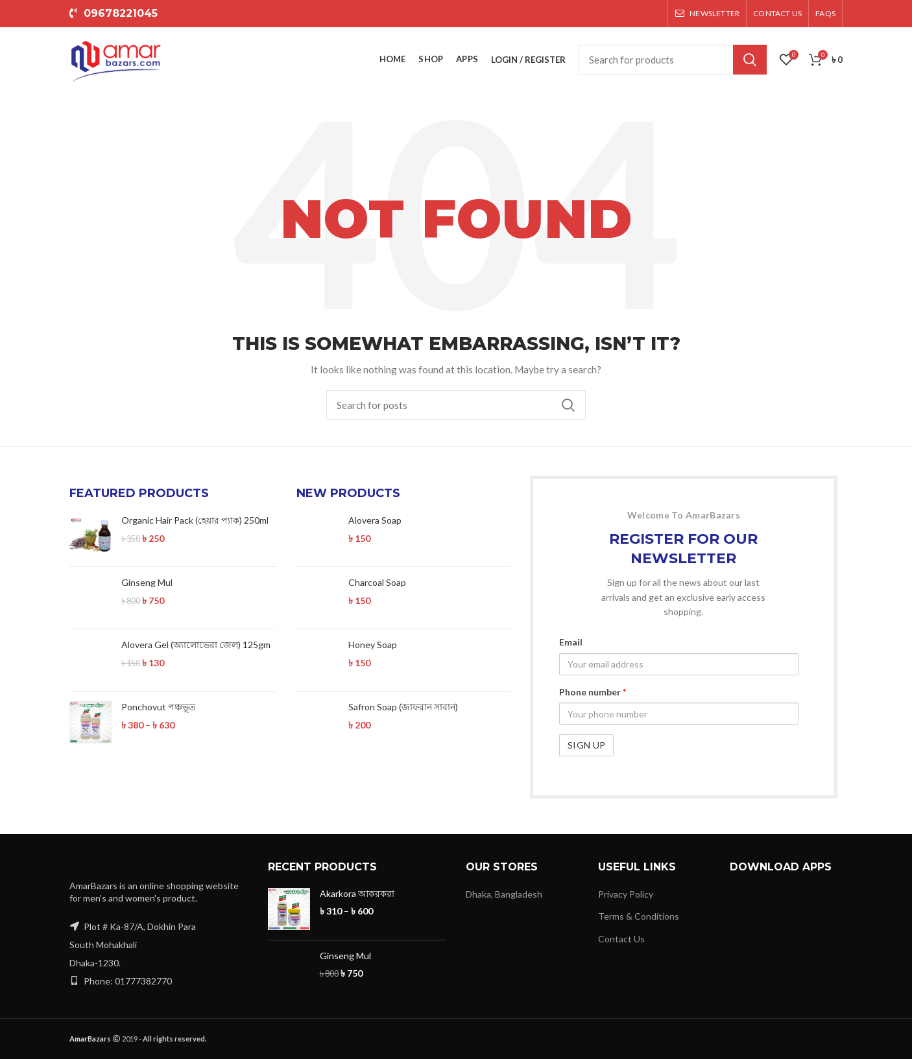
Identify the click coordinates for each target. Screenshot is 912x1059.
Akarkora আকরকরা (357, 893)
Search (750, 60)
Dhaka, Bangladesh (504, 894)
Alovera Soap (375, 520)
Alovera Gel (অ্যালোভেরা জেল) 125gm (195, 644)
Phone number (592, 691)
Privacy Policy (625, 894)
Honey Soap (372, 632)
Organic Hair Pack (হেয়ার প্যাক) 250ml (195, 520)
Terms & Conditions (638, 916)
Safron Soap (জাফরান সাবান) (403, 694)
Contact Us (621, 938)
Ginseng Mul (147, 582)
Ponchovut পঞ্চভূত (158, 706)
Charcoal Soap (377, 570)
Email (570, 641)
